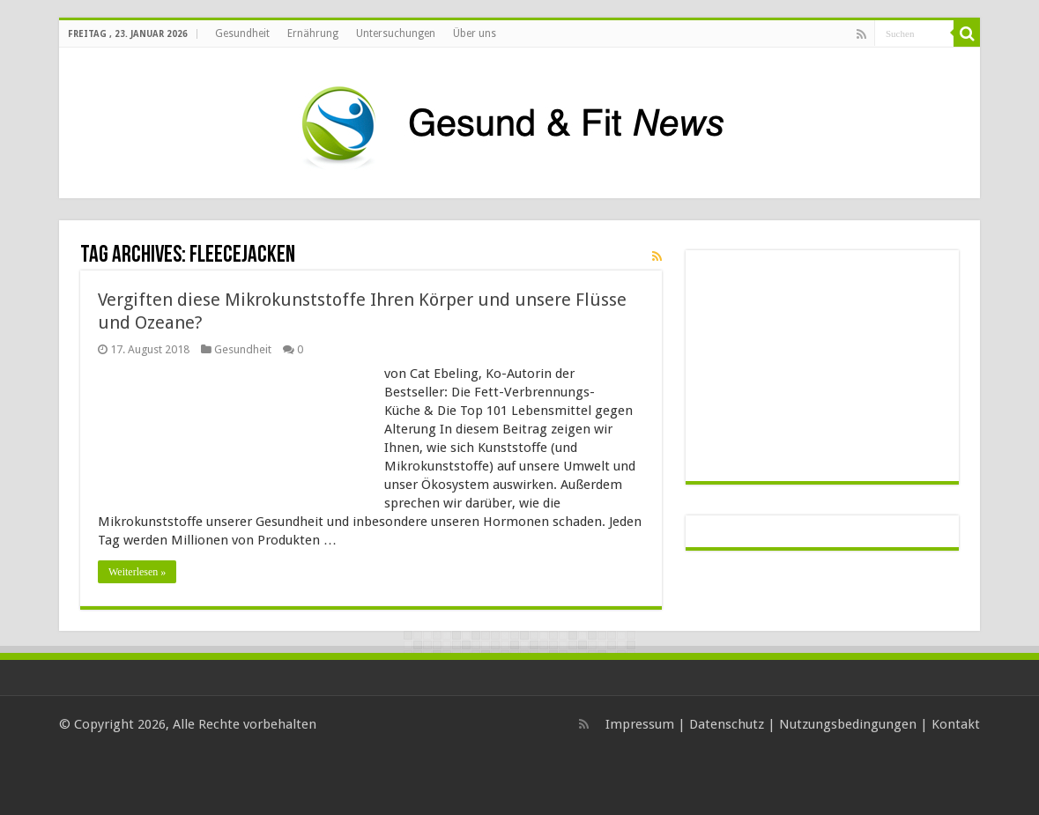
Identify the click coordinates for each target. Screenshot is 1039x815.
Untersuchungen (395, 33)
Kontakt (955, 724)
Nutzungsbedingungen (848, 724)
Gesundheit (242, 33)
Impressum (639, 724)
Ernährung (312, 33)
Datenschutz (726, 724)
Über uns (474, 33)
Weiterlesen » (137, 572)
